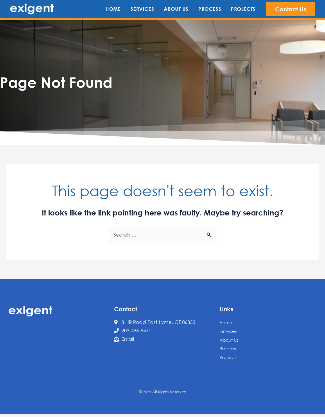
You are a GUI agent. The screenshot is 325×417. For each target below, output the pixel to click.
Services (228, 331)
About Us (229, 339)
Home (226, 322)
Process (228, 348)
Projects (228, 357)
